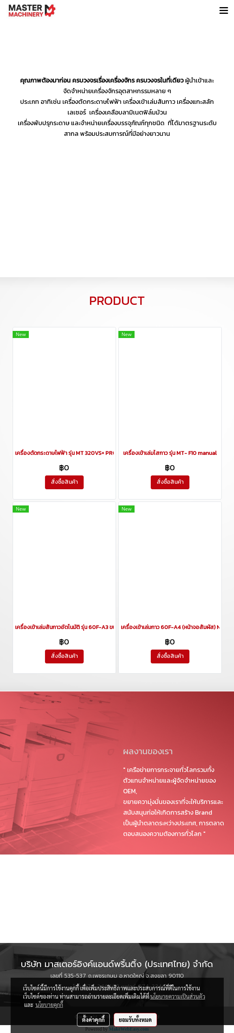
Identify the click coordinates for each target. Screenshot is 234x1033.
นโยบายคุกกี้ (49, 1004)
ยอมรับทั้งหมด (135, 1019)
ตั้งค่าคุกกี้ (93, 1019)
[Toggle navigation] (223, 11)
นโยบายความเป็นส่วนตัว (177, 996)
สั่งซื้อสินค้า (64, 482)
